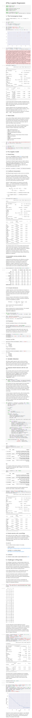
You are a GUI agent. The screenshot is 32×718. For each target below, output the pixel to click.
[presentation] (17, 18)
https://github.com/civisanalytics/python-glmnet (16, 551)
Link (20, 156)
